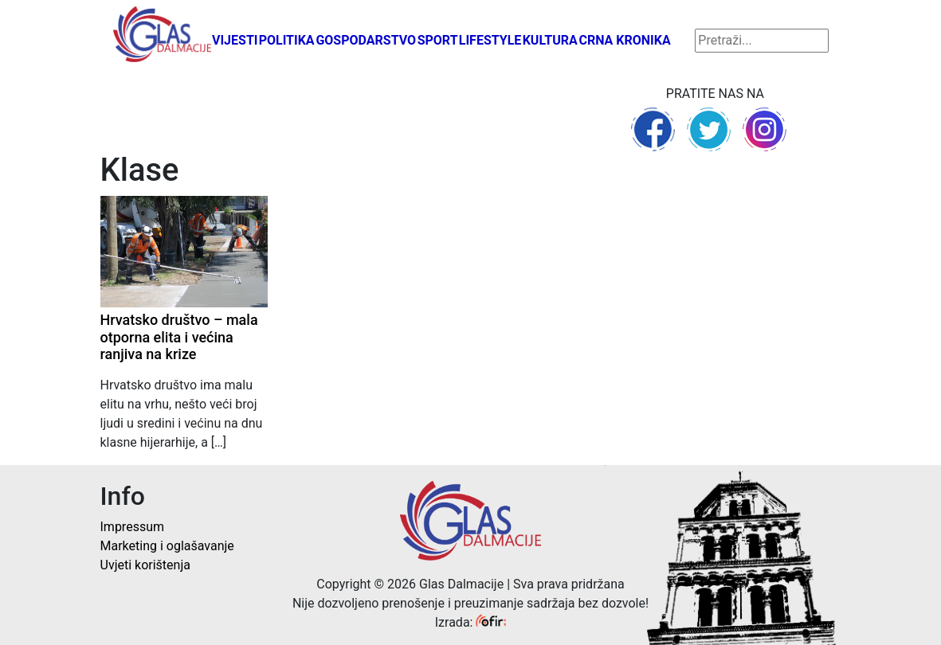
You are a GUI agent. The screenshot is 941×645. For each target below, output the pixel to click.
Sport (438, 40)
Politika (287, 40)
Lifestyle (490, 40)
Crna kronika (624, 40)
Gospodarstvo (366, 40)
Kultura (550, 40)
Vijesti (235, 40)
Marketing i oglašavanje (167, 545)
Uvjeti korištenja (145, 565)
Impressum (132, 526)
